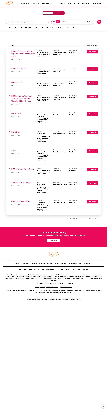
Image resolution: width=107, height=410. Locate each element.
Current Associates (73, 3)
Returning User (96, 3)
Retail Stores (23, 268)
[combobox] (27, 22)
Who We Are (25, 262)
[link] (53, 55)
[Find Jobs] (99, 22)
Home (17, 262)
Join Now (53, 240)
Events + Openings (60, 3)
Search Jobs (85, 3)
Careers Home (25, 3)
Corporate (60, 268)
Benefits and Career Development (42, 262)
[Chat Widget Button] (103, 406)
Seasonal (85, 268)
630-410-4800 (44, 291)
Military (68, 268)
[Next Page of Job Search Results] (98, 218)
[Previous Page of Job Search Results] (95, 218)
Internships (76, 268)
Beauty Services (34, 268)
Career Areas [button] (47, 3)
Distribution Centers (48, 268)
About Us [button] (35, 3)
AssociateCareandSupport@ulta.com (62, 291)
